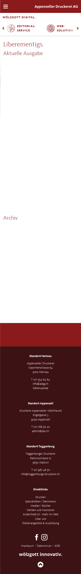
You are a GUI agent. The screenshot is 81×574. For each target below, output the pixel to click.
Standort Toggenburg (40, 446)
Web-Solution (65, 28)
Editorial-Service (26, 28)
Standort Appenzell (40, 403)
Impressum (27, 546)
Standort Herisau (40, 356)
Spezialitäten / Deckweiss (40, 501)
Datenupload (40, 388)
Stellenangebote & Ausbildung (40, 523)
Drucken (40, 497)
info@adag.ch (40, 383)
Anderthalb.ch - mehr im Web (40, 514)
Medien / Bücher (40, 505)
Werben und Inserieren (40, 510)
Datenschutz (44, 546)
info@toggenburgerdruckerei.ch (40, 474)
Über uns (40, 518)
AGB (57, 546)
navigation (5, 6)
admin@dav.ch (40, 431)
